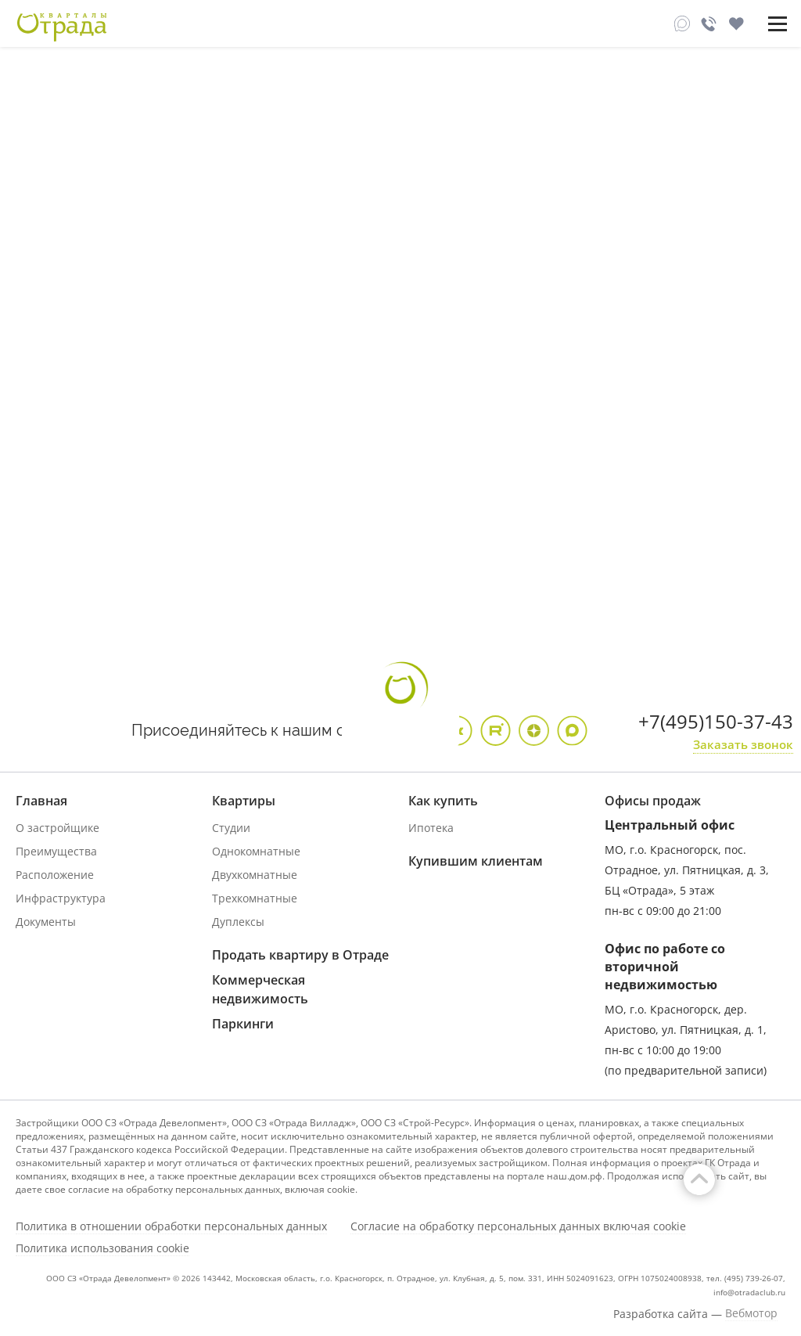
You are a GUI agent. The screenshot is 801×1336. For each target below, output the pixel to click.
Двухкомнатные (254, 874)
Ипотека (431, 827)
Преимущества (56, 851)
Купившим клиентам (475, 861)
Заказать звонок (743, 744)
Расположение (55, 874)
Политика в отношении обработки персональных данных (171, 1226)
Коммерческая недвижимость (260, 989)
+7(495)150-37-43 (715, 721)
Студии (231, 827)
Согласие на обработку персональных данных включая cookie (518, 1226)
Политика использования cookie (102, 1248)
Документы (46, 921)
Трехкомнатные (254, 898)
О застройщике (57, 827)
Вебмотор (751, 1313)
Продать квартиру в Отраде (300, 954)
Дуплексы (238, 921)
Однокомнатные (256, 851)
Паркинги (243, 1023)
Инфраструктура (61, 898)
